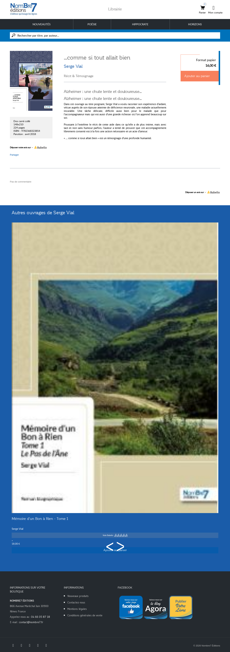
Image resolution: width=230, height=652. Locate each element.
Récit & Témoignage (78, 76)
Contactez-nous (76, 602)
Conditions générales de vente (84, 615)
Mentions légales (77, 609)
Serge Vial (73, 66)
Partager (14, 154)
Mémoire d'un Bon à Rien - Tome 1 (40, 519)
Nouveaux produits (78, 596)
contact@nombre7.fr (31, 622)
